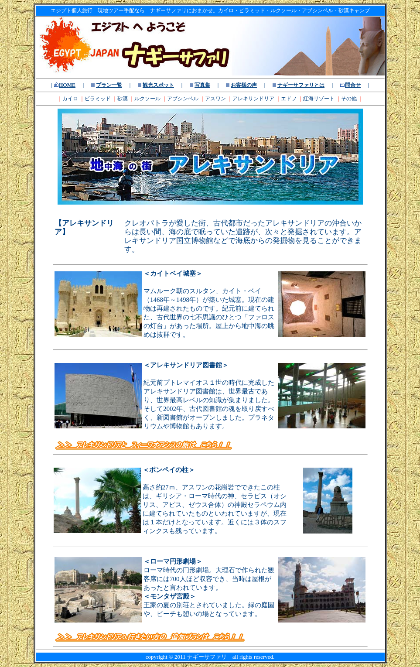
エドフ (289, 99)
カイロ (70, 99)
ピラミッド (98, 99)
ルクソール (147, 99)
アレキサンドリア (253, 99)
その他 (349, 99)
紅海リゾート (319, 99)
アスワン (215, 99)
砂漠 (122, 99)
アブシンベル (182, 99)
